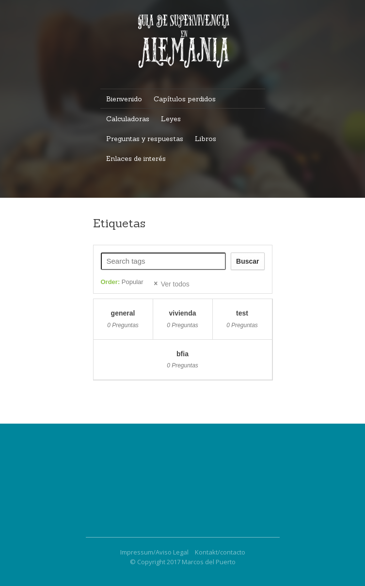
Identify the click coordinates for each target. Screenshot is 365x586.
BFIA (182, 354)
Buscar (247, 261)
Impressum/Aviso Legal (154, 552)
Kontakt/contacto (220, 552)
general (123, 313)
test (242, 313)
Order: (122, 281)
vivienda (182, 313)
